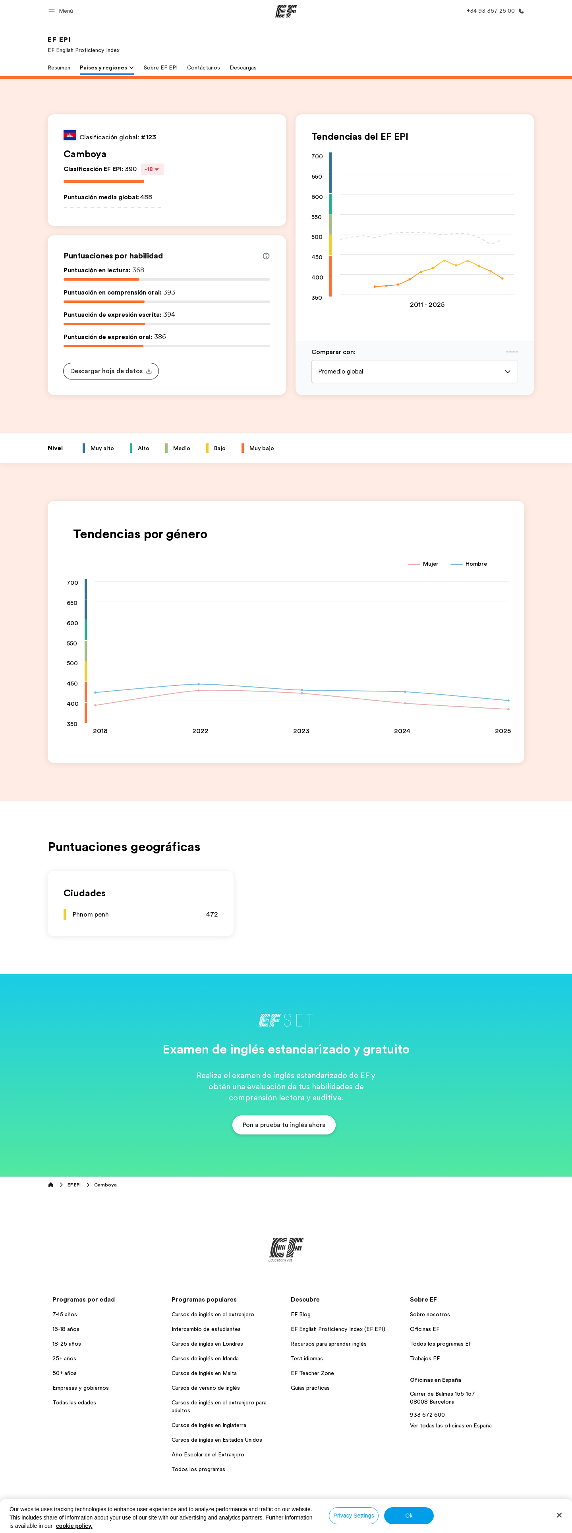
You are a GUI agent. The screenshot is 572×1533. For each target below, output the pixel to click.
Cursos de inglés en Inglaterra (209, 1425)
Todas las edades (74, 1402)
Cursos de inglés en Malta (204, 1373)
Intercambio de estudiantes (206, 1329)
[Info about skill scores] (266, 256)
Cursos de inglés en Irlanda (205, 1358)
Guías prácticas (310, 1388)
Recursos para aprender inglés (329, 1343)
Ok (408, 1515)
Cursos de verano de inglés (206, 1388)
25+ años (64, 1358)
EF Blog (301, 1314)
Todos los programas (198, 1469)
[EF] (286, 11)
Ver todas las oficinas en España (451, 1425)
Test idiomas (307, 1358)
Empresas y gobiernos (80, 1388)
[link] (84, 44)
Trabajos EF (425, 1358)
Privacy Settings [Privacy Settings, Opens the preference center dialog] (353, 1515)
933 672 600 (427, 1415)
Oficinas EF (424, 1329)
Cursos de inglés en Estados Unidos (217, 1440)
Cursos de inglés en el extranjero (213, 1314)
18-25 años (66, 1343)
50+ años (64, 1373)
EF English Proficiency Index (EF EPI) (338, 1329)
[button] (62, 11)
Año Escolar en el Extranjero (208, 1454)
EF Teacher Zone (312, 1373)
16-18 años (65, 1329)
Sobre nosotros (430, 1314)
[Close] (559, 1515)
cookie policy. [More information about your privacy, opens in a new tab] (74, 1526)
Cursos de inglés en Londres (207, 1343)
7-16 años (64, 1314)
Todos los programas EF (441, 1343)
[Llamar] (494, 11)
